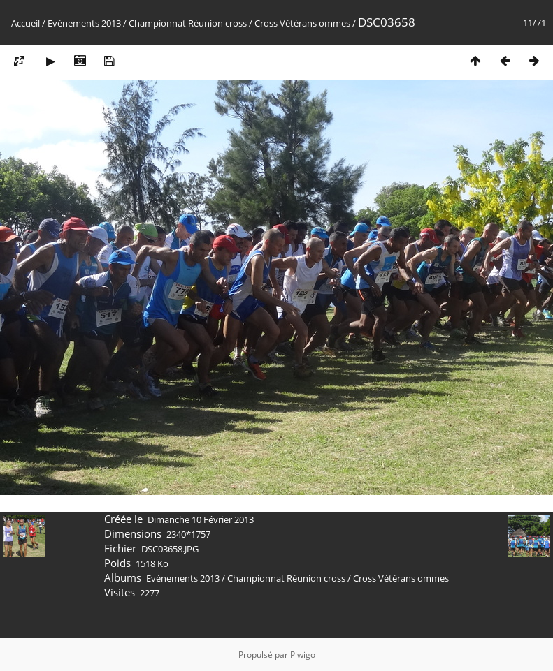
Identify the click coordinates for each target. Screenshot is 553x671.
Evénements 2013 (84, 23)
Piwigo (302, 655)
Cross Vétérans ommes (302, 23)
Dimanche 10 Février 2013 (201, 519)
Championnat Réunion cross (188, 23)
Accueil (25, 23)
